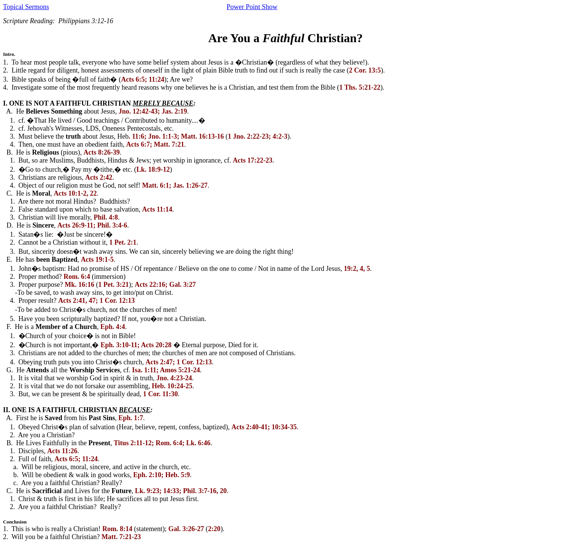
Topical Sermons (26, 7)
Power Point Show (252, 7)
